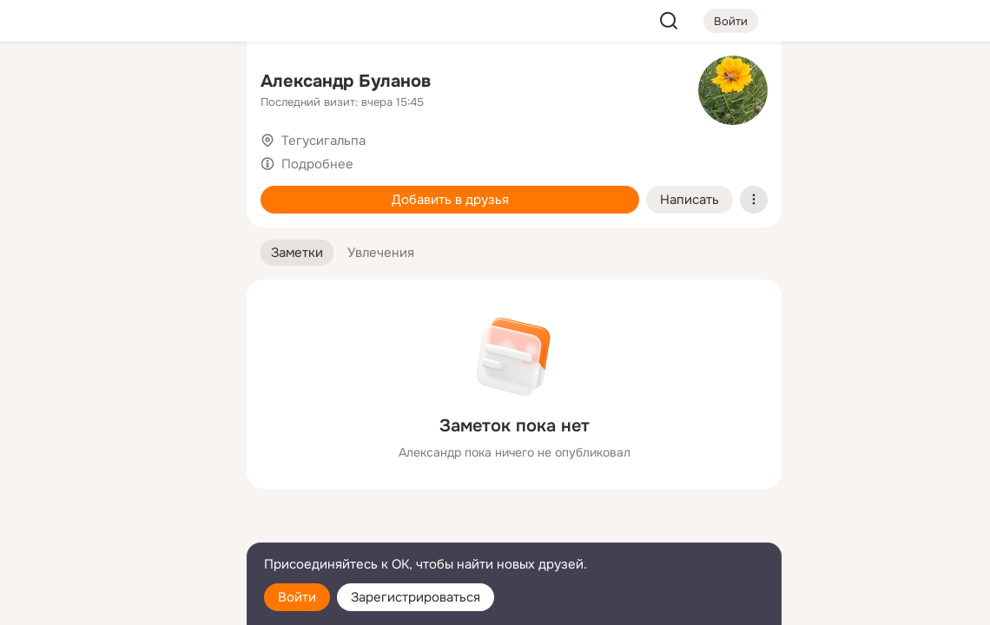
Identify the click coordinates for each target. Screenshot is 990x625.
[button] (297, 253)
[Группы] (194, 83)
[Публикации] (41, 160)
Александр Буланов (346, 81)
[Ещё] (118, 491)
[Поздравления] (118, 236)
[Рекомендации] (118, 312)
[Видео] (194, 160)
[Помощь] (41, 312)
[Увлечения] (118, 83)
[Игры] (194, 236)
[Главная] (41, 83)
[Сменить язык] (118, 528)
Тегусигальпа (323, 140)
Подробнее (317, 164)
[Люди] (118, 160)
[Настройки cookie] (118, 602)
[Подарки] (41, 236)
